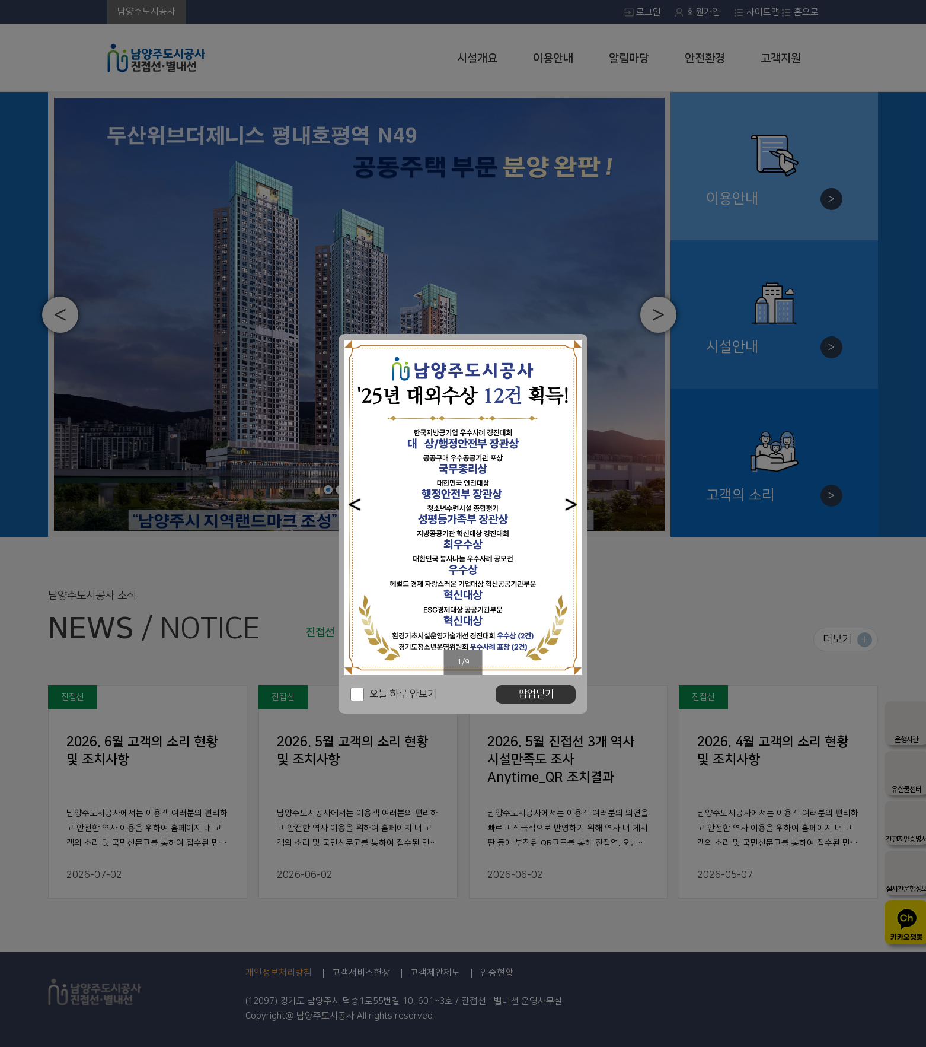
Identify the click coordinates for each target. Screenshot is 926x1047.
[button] (355, 504)
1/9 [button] (463, 662)
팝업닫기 (536, 694)
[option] (463, 507)
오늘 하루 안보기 (402, 694)
